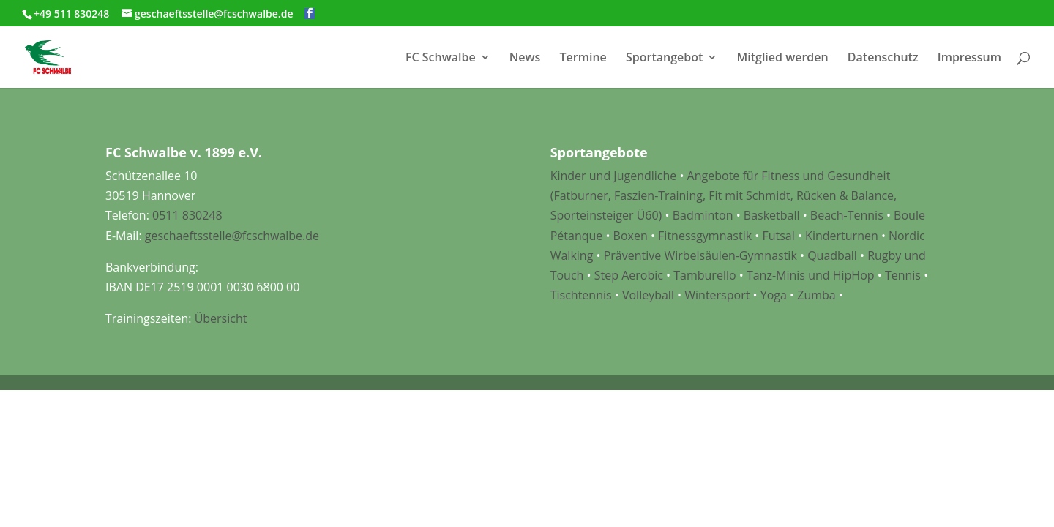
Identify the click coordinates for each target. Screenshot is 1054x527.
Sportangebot (664, 58)
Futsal (778, 236)
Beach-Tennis (846, 215)
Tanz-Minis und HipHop (811, 275)
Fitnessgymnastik (705, 236)
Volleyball (649, 295)
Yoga (773, 295)
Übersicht (221, 318)
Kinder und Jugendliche (613, 176)
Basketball (772, 215)
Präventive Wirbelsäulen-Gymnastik (700, 255)
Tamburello (704, 275)
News (525, 58)
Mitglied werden (783, 58)
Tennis (903, 275)
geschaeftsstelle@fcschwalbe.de (232, 236)
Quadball (832, 255)
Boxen (630, 236)
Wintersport (717, 295)
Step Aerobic (628, 275)
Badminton (703, 215)
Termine (583, 58)
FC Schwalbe (440, 58)
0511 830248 (187, 215)
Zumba (816, 295)
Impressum (969, 58)
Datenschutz (883, 58)
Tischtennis (582, 295)
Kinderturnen (841, 236)
